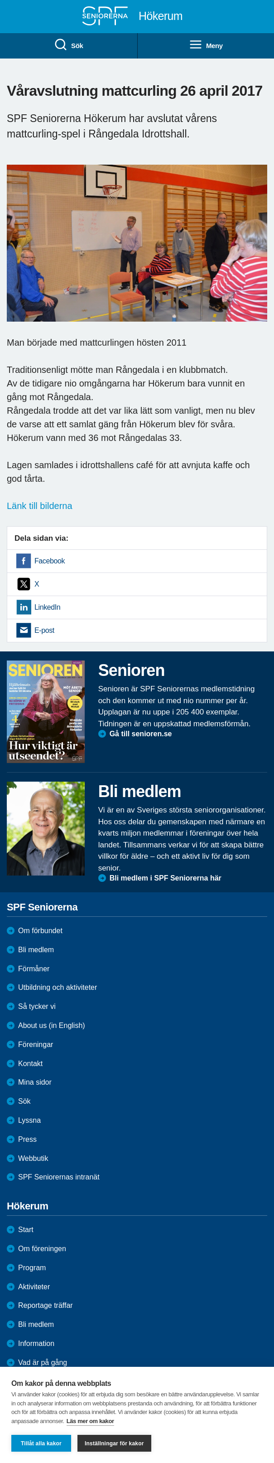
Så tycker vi (37, 1006)
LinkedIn (47, 607)
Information (36, 1343)
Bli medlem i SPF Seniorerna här (165, 878)
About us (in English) (51, 1025)
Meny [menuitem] (206, 45)
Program (32, 1268)
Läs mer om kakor (90, 1421)
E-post (44, 630)
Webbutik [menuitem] (33, 1158)
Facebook (49, 561)
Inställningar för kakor (114, 1443)
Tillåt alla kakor (41, 1443)
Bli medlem (36, 950)
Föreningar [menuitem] (35, 1044)
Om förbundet (40, 931)
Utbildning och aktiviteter (57, 987)
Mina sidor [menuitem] (35, 1082)
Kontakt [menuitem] (30, 1063)
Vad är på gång (42, 1362)
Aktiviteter (34, 1287)
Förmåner (33, 969)
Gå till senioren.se (141, 734)
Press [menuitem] (27, 1139)
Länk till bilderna (39, 506)
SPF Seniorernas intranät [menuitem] (59, 1177)
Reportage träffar (45, 1305)
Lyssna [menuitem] (29, 1120)
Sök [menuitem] (68, 45)
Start (26, 1229)
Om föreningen (42, 1249)
